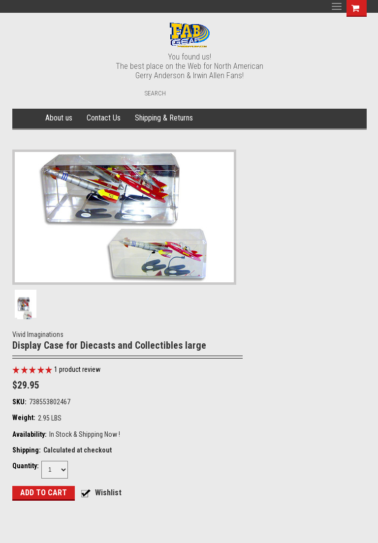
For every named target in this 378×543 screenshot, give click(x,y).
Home (27, 118)
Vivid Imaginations (37, 334)
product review (77, 369)
